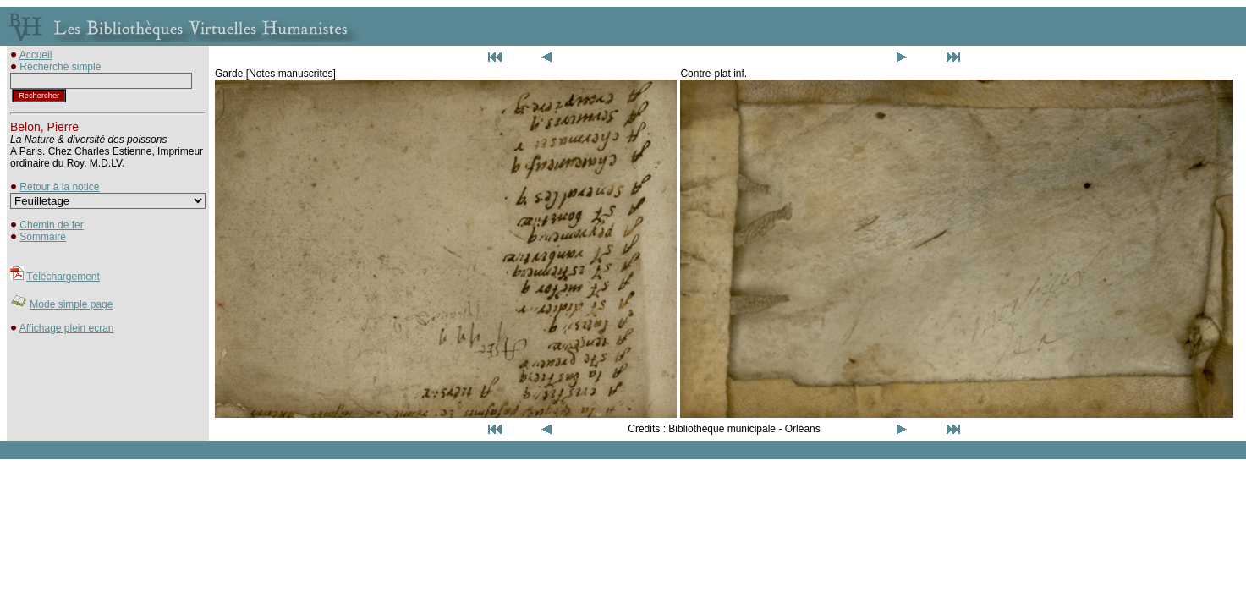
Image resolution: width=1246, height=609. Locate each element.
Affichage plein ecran (66, 328)
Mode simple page (71, 304)
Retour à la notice (59, 187)
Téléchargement (63, 277)
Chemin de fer (51, 225)
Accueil (35, 55)
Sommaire (42, 237)
